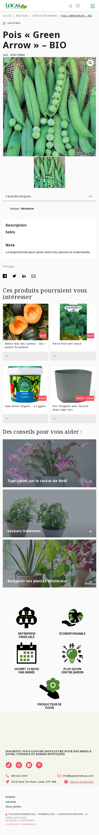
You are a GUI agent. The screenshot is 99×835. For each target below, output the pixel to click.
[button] (90, 63)
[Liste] (78, 6)
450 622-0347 (17, 776)
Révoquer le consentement (20, 820)
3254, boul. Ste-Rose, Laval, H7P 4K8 (31, 782)
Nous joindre (13, 806)
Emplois (10, 797)
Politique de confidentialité (21, 824)
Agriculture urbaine (44, 15)
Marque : (15, 208)
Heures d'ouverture (78, 782)
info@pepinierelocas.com (75, 776)
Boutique (22, 15)
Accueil (7, 15)
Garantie (11, 801)
